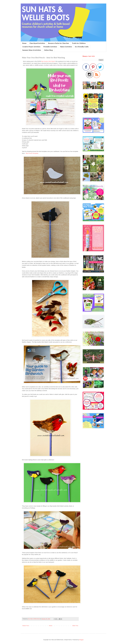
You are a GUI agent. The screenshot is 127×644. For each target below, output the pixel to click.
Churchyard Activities (37, 43)
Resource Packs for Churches (58, 43)
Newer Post (25, 625)
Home (24, 43)
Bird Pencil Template (32, 153)
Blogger (81, 639)
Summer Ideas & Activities (31, 50)
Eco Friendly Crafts (82, 47)
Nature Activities (66, 47)
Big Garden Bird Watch (48, 61)
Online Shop (48, 50)
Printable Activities (50, 47)
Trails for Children (79, 43)
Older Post (75, 625)
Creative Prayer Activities (31, 47)
